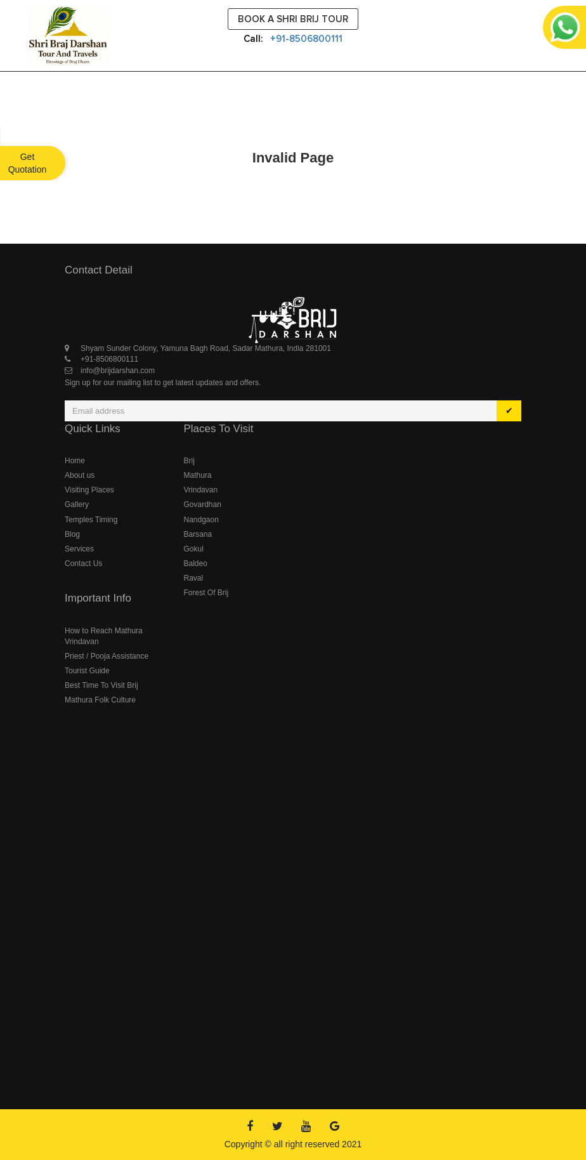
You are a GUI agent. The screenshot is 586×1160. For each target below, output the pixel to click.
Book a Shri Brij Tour (293, 19)
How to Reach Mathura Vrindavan (104, 636)
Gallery (77, 504)
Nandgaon (201, 519)
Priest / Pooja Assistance (106, 656)
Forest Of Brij (206, 592)
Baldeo (195, 563)
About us (79, 475)
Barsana (198, 534)
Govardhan (202, 504)
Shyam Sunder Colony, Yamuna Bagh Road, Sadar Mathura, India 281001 (206, 348)
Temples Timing (91, 519)
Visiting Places (89, 489)
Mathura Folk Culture (100, 699)
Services (79, 548)
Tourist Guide (87, 670)
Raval (194, 578)
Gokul (194, 548)
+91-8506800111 (306, 38)
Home (75, 460)
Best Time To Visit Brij (101, 685)
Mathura (198, 475)
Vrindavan (201, 489)
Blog (72, 534)
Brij (189, 460)
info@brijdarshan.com (118, 370)
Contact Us (83, 563)
